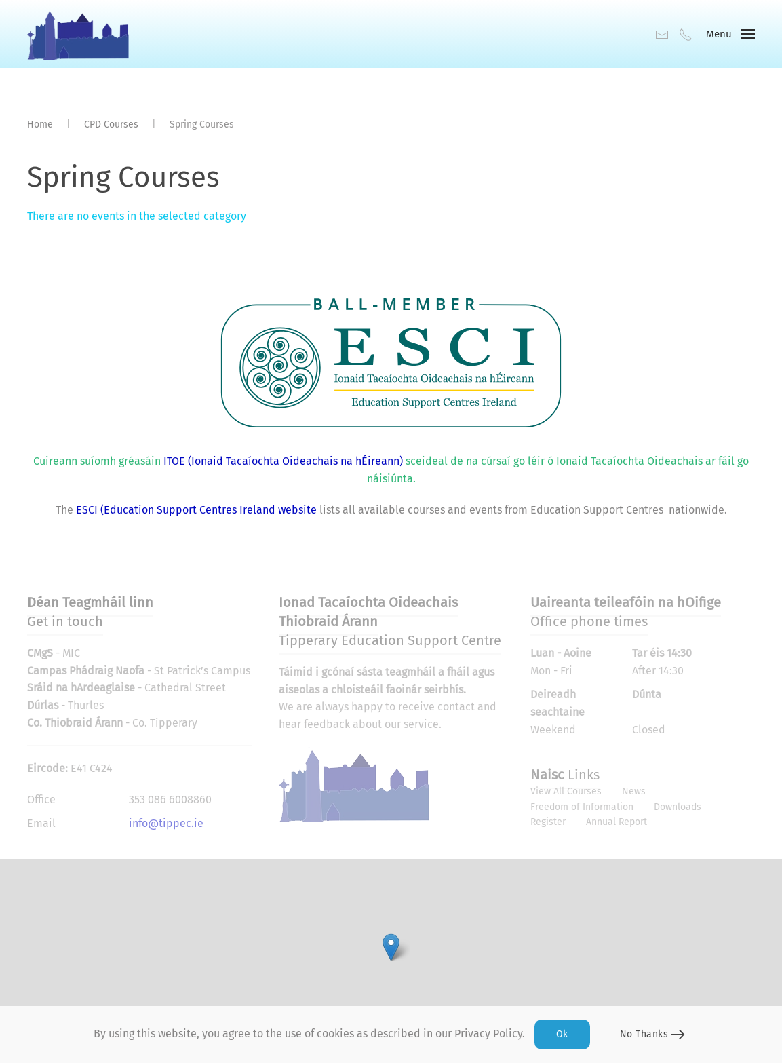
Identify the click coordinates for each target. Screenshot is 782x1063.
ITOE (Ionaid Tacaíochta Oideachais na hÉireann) (282, 461)
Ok (562, 1034)
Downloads (677, 807)
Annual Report (616, 822)
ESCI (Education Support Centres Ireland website (196, 509)
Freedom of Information (581, 807)
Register (548, 822)
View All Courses (566, 791)
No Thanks (644, 1034)
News (634, 791)
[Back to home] (78, 34)
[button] (730, 34)
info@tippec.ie (166, 823)
